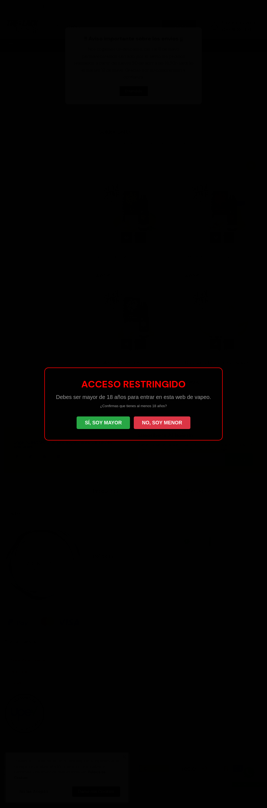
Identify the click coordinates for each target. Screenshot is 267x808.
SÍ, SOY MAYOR (103, 422)
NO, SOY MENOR (162, 422)
